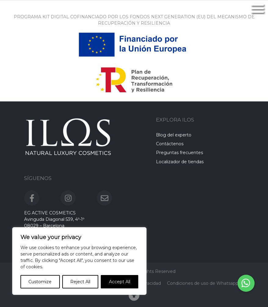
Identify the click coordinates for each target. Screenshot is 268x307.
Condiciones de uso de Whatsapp (202, 283)
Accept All (119, 281)
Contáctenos (169, 143)
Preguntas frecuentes (179, 153)
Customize (40, 281)
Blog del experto (173, 135)
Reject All (80, 281)
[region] (79, 261)
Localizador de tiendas (180, 161)
